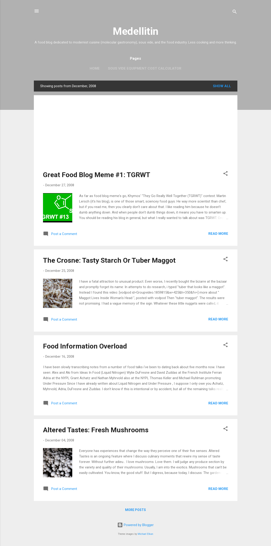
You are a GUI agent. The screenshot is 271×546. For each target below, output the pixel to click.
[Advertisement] (135, 136)
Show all (222, 86)
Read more (218, 234)
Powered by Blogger (135, 525)
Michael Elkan (145, 533)
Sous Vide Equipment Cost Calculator (144, 68)
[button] (225, 174)
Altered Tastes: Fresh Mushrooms (95, 430)
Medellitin (135, 31)
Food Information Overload (85, 346)
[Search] (234, 12)
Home (95, 68)
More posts (135, 510)
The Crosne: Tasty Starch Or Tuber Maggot (109, 260)
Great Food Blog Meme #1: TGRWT (96, 175)
